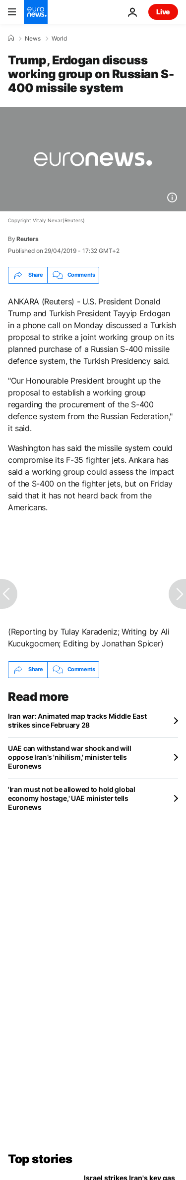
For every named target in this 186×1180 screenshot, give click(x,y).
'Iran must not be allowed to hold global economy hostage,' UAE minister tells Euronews (71, 798)
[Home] (11, 38)
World (59, 39)
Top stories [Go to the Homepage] (40, 1159)
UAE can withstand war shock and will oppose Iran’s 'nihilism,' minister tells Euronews (69, 757)
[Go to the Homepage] (36, 12)
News (33, 39)
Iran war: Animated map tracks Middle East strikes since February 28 (77, 720)
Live (163, 11)
